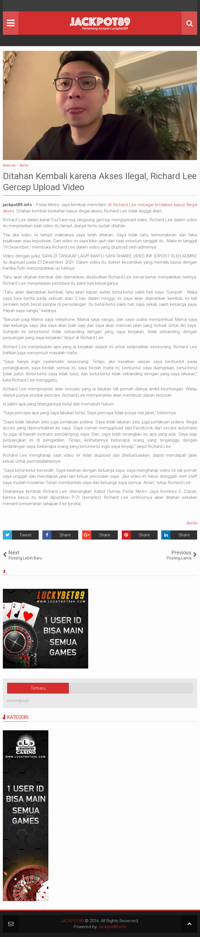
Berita (191, 523)
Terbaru (38, 688)
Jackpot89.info (112, 926)
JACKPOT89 (72, 920)
